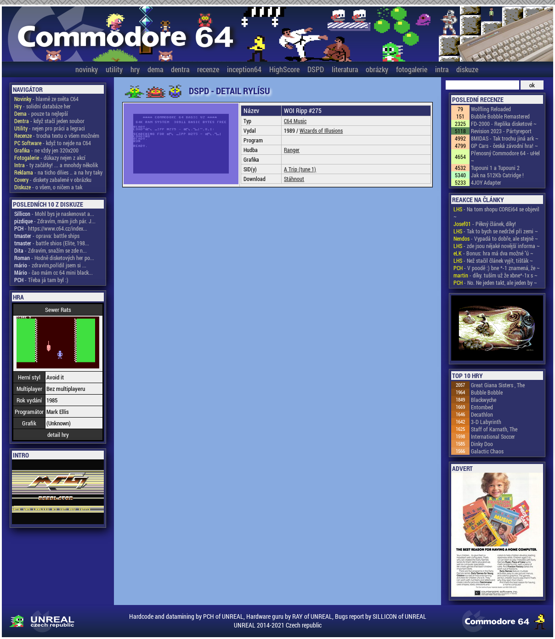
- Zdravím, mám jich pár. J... (55, 221)
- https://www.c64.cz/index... (50, 228)
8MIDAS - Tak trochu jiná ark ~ (504, 138)
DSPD (315, 69)
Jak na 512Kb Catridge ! (497, 175)
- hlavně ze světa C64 (46, 98)
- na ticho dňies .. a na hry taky (58, 172)
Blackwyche (483, 399)
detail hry (58, 434)
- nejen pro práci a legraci (49, 128)
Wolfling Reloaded (491, 109)
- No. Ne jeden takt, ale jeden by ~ (495, 282)
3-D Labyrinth (486, 421)
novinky (86, 69)
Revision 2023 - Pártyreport (501, 131)
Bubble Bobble (487, 392)
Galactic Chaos (487, 451)
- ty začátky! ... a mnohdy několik (56, 165)
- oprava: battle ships (46, 235)
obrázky (377, 69)
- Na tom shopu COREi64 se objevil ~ (496, 212)
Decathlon (482, 414)
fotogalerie (411, 69)
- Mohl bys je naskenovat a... (54, 213)
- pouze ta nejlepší (41, 113)
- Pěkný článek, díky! (484, 223)
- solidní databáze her (42, 106)
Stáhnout (294, 178)
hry (135, 69)
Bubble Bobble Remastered (500, 116)
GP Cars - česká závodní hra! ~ (504, 145)
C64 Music (295, 120)
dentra (180, 69)
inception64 (244, 69)
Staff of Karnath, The (494, 429)
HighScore (284, 69)
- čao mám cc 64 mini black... (53, 272)
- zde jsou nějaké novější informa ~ (496, 245)
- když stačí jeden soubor (49, 120)
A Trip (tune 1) (300, 169)
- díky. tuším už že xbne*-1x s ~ (495, 275)
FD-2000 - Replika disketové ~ (504, 123)
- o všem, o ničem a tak (48, 187)
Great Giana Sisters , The (498, 385)
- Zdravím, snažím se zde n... (50, 250)
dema (155, 69)
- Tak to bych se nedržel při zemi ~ (495, 231)
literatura (345, 69)
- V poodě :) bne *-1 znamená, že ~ (496, 267)
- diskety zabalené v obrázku (52, 179)
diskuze (467, 69)
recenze (208, 69)
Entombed (482, 407)
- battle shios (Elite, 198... (51, 243)
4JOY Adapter (486, 182)
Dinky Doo (482, 443)
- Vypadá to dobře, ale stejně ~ (495, 238)
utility (114, 69)
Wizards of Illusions (321, 130)
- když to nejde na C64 (52, 143)
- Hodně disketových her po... (54, 257)
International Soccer (493, 436)
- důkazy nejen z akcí (49, 157)
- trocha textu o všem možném (56, 135)
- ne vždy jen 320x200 (46, 150)
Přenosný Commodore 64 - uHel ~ (505, 156)
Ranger (292, 149)
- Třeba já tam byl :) (41, 279)
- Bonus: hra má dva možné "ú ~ (493, 253)
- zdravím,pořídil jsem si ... (50, 265)
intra (441, 69)
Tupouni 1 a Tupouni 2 (495, 167)
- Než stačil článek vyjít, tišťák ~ (493, 260)
